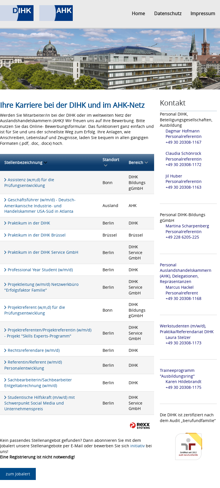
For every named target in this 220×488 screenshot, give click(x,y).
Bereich (138, 162)
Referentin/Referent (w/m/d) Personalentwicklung (33, 365)
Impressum (202, 13)
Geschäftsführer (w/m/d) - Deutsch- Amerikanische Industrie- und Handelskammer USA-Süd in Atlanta (40, 205)
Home (138, 13)
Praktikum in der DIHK (29, 223)
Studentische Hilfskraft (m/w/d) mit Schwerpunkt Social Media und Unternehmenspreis (39, 403)
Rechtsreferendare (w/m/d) (34, 350)
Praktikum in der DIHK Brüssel (37, 235)
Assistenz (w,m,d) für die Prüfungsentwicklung (29, 182)
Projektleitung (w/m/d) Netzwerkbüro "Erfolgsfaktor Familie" (41, 287)
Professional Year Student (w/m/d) (40, 269)
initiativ (137, 445)
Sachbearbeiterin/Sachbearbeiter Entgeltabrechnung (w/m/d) (38, 383)
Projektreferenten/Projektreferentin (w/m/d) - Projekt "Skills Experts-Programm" (47, 333)
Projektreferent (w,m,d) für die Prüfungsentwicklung (34, 310)
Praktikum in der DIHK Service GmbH (43, 252)
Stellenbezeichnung (25, 162)
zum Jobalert (18, 474)
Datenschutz (167, 13)
